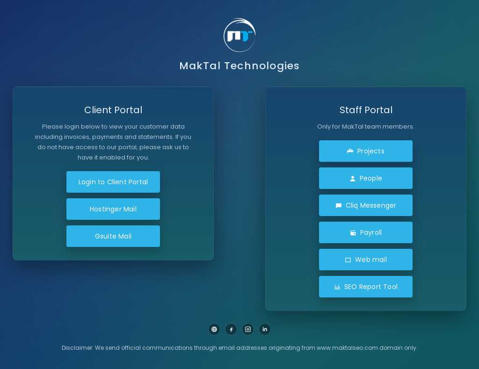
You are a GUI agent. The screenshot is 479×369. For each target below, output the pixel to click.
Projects (366, 151)
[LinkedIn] (265, 329)
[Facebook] (231, 329)
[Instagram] (248, 329)
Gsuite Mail (113, 236)
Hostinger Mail (113, 209)
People (365, 178)
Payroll (366, 232)
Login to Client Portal (113, 182)
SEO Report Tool (366, 286)
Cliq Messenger (366, 205)
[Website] (214, 329)
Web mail (366, 259)
